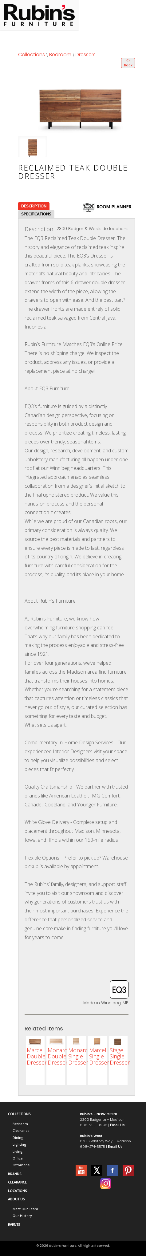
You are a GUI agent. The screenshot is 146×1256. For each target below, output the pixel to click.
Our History (22, 1215)
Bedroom (60, 54)
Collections (31, 54)
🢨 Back (128, 63)
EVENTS (14, 1224)
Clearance (21, 1130)
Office (17, 1158)
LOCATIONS (17, 1190)
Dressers (86, 54)
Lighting (19, 1144)
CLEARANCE (17, 1182)
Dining (18, 1137)
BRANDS (14, 1173)
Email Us (117, 1125)
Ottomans (21, 1165)
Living (17, 1151)
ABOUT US (16, 1199)
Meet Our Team (25, 1209)
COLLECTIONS (19, 1114)
